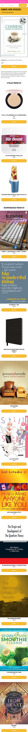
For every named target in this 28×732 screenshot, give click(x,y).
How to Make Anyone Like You (14, 512)
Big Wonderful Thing (14, 304)
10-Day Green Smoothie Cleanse (14, 672)
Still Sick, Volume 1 (14, 459)
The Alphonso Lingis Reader (14, 618)
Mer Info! (14, 66)
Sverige (3, 1)
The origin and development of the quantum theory (14, 565)
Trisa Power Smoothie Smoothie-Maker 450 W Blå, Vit (14, 194)
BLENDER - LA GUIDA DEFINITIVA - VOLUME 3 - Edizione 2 (14, 251)
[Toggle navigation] (2, 5)
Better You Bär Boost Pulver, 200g (14, 155)
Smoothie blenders (18, 60)
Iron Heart (14, 725)
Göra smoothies (9, 60)
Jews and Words (14, 406)
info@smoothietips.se (23, 1)
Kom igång (22, 5)
